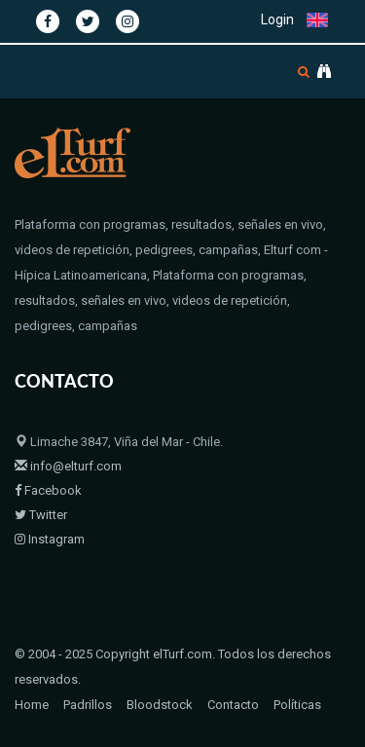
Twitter (41, 514)
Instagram (50, 539)
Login (277, 19)
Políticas (297, 704)
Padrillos (87, 704)
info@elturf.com (68, 466)
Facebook (48, 490)
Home (32, 704)
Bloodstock (160, 704)
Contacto (233, 704)
